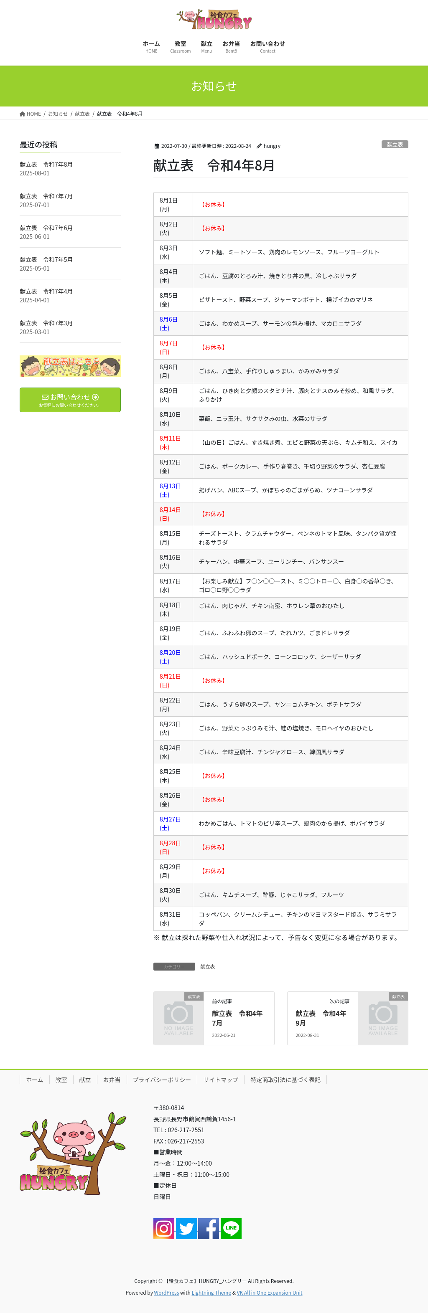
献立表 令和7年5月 (46, 259)
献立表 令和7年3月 (46, 323)
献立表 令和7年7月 (46, 196)
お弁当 (112, 1079)
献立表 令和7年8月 (46, 164)
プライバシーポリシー (162, 1079)
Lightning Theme (211, 1292)
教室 (61, 1079)
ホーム (34, 1079)
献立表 (395, 144)
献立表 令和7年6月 (46, 227)
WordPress (166, 1292)
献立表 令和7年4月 (46, 291)
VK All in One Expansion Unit (270, 1292)
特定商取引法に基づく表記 (285, 1079)
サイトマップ (220, 1079)
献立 (85, 1079)
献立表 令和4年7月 (237, 1017)
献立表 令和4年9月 (321, 1017)
